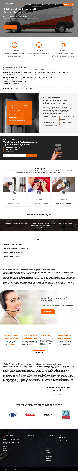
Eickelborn (48, 448)
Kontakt (57, 4)
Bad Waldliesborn (50, 439)
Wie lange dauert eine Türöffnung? (13, 252)
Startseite (19, 4)
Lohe (47, 437)
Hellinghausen (49, 458)
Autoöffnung (39, 199)
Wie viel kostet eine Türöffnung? (13, 244)
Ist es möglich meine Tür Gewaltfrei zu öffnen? (16, 248)
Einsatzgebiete (28, 4)
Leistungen (37, 4)
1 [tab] (38, 420)
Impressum (5, 448)
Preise (44, 4)
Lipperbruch (48, 460)
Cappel (47, 446)
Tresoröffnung (63, 199)
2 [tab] (40, 420)
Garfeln (47, 450)
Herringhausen (49, 456)
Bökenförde (48, 444)
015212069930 (11, 344)
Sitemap (5, 450)
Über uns (50, 4)
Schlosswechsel (14, 199)
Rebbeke (48, 452)
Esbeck (47, 454)
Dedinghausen (49, 442)
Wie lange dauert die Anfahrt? (12, 256)
